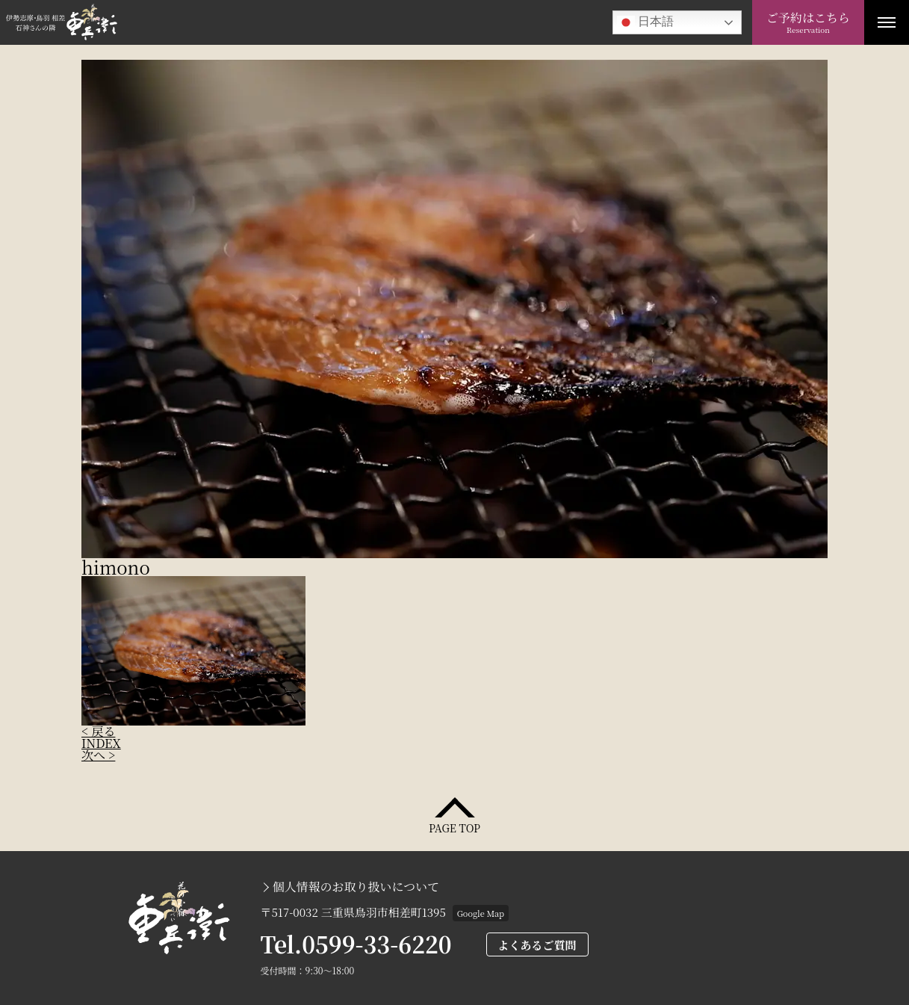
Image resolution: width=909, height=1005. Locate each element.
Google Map (480, 913)
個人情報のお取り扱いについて (356, 887)
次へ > (98, 755)
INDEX (101, 743)
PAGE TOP (454, 826)
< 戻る (98, 731)
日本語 (645, 22)
